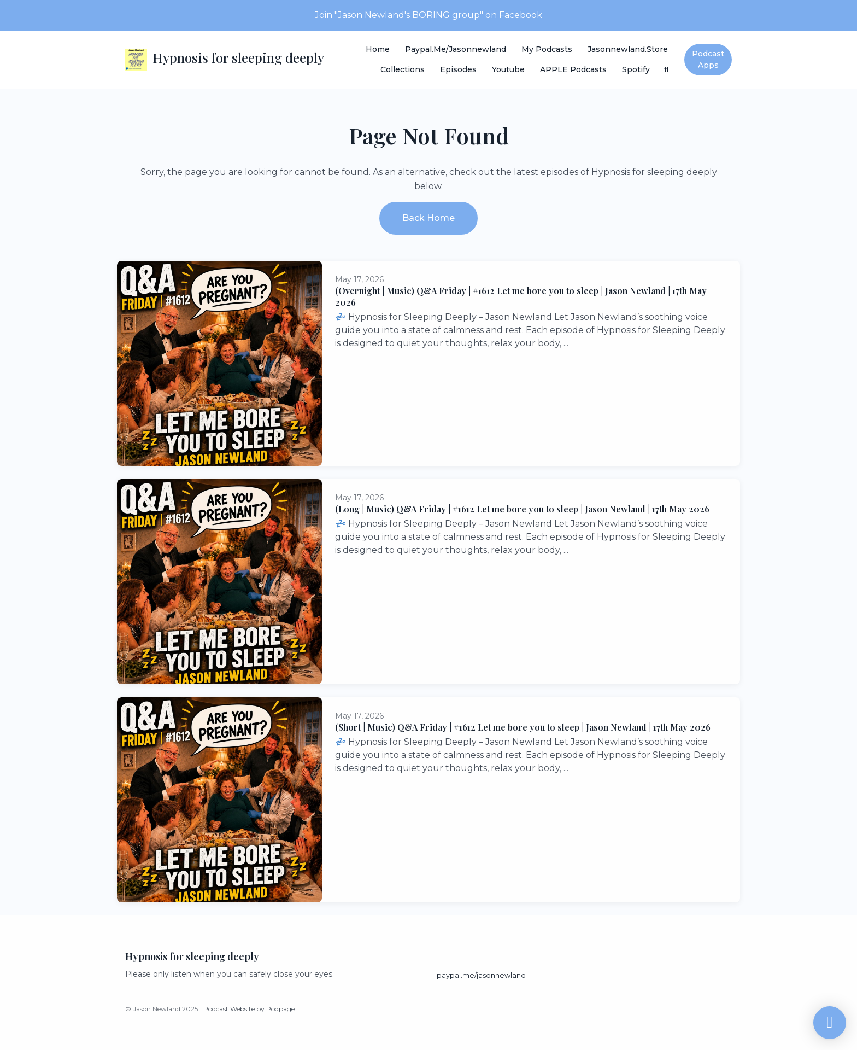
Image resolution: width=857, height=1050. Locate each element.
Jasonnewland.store (628, 49)
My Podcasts (546, 49)
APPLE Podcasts (573, 69)
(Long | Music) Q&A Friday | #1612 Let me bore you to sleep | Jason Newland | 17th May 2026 (522, 509)
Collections (402, 69)
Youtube (508, 69)
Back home (428, 218)
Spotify (636, 69)
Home (378, 49)
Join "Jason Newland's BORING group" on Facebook (428, 15)
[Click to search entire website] (667, 70)
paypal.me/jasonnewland (455, 49)
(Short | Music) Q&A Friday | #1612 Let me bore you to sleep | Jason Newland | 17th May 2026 (523, 727)
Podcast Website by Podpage (249, 1009)
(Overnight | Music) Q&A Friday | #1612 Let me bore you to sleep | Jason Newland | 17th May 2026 (521, 296)
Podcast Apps (708, 59)
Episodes (458, 69)
